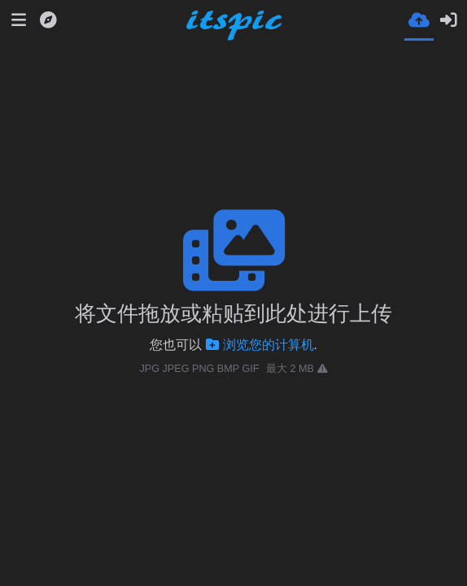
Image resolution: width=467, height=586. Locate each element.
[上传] (419, 19)
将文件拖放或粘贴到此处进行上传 (233, 313)
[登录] (448, 20)
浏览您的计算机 (260, 345)
